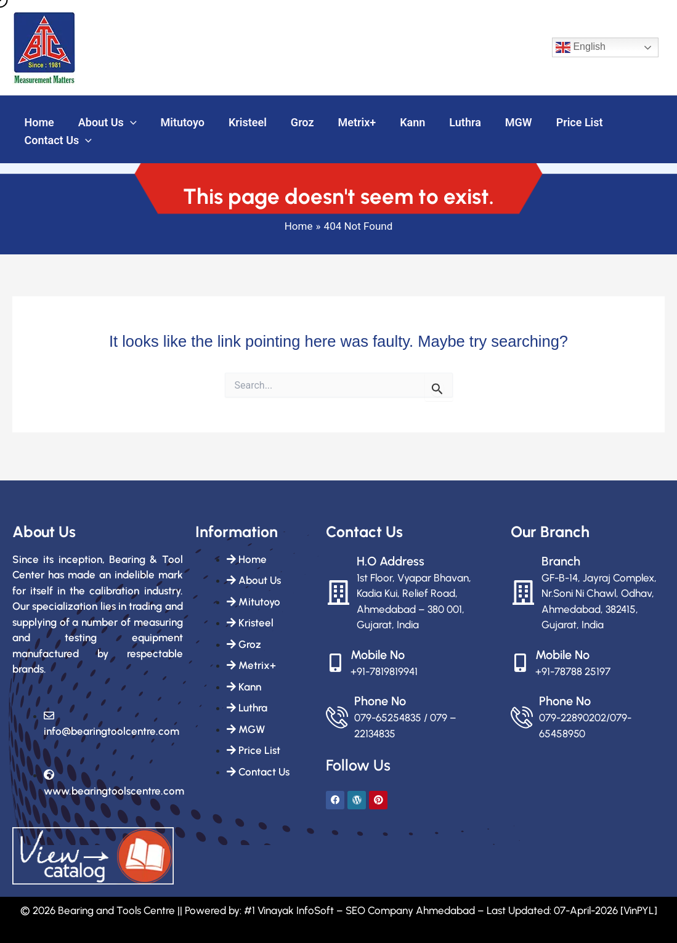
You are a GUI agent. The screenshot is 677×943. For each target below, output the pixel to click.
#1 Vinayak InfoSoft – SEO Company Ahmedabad (359, 910)
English (581, 47)
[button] (127, 120)
